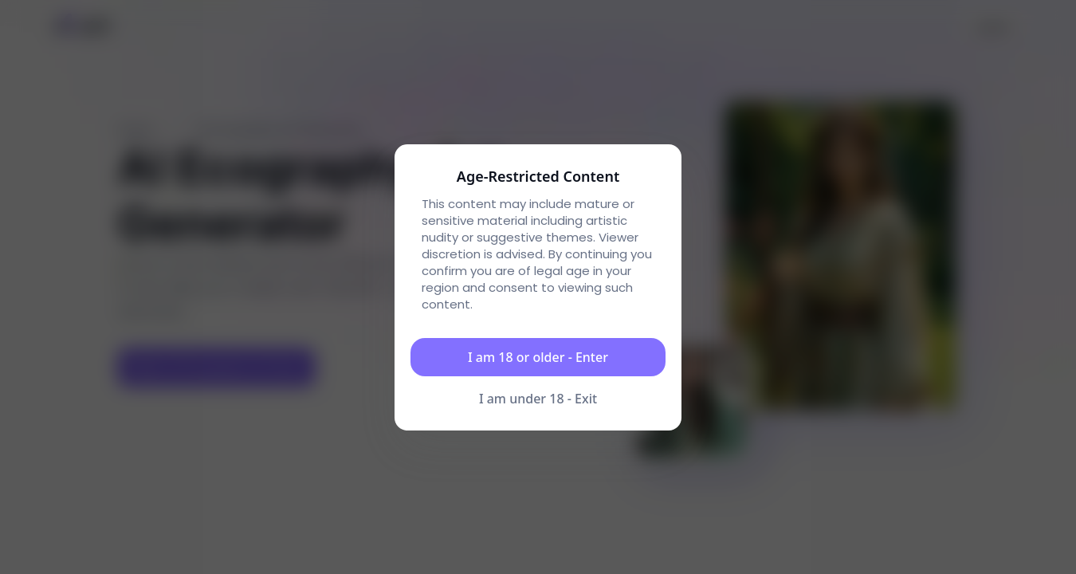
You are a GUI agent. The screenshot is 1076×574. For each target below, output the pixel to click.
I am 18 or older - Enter (538, 357)
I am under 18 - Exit (538, 398)
